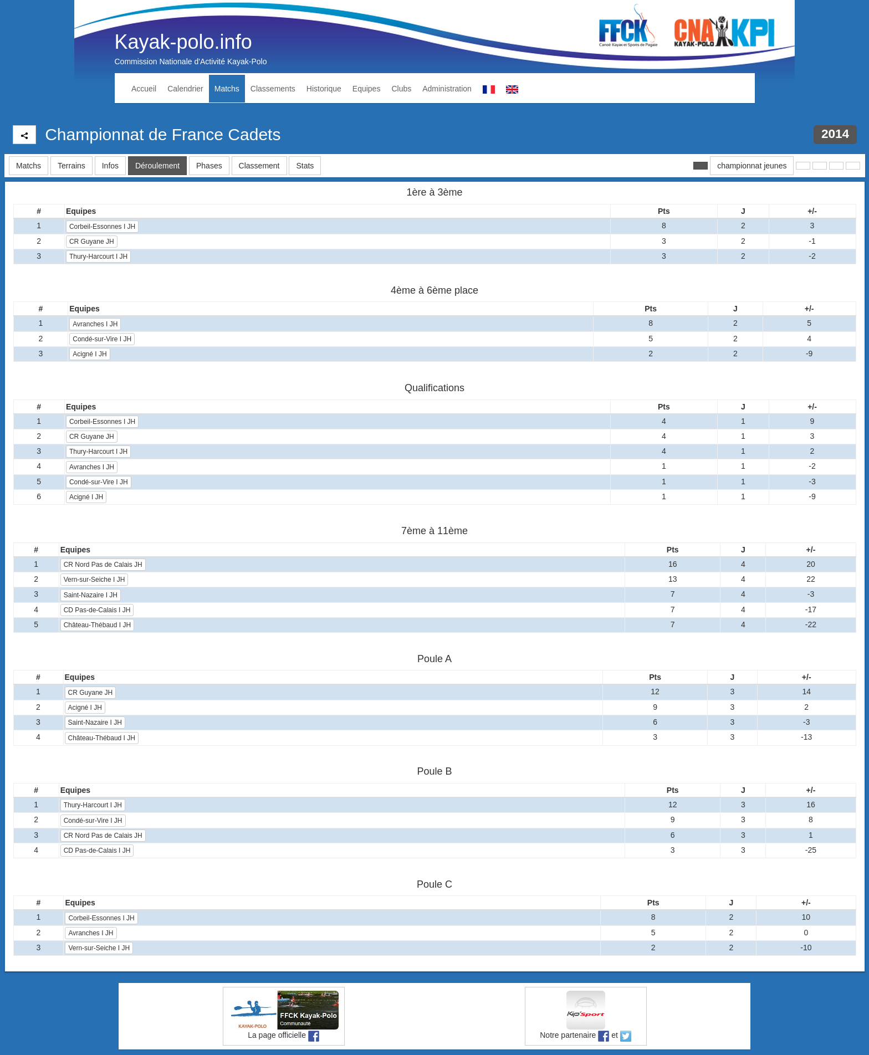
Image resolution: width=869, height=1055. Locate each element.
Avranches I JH (95, 324)
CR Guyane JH (91, 241)
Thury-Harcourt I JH (98, 256)
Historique (323, 88)
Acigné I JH (89, 354)
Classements (273, 88)
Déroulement (157, 165)
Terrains (71, 165)
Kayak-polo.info (183, 41)
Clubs (401, 88)
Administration (447, 88)
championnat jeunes (751, 165)
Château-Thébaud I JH (97, 625)
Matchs (226, 88)
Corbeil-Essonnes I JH (102, 227)
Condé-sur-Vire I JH (102, 339)
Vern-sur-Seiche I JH (94, 579)
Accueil (143, 88)
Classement (259, 165)
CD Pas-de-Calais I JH (97, 610)
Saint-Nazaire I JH (90, 595)
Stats (305, 165)
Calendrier (185, 88)
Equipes (366, 88)
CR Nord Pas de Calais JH (103, 565)
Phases (209, 165)
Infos (110, 165)
